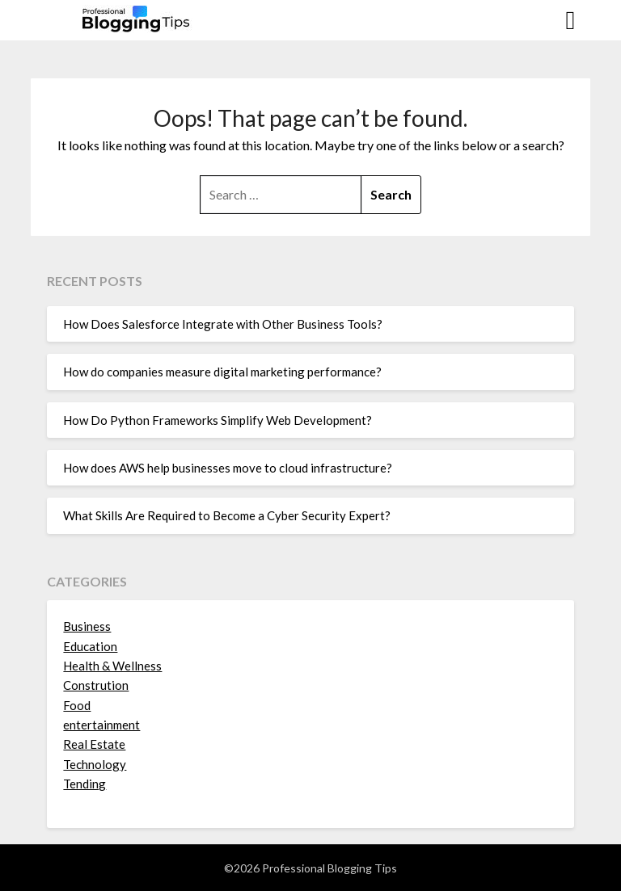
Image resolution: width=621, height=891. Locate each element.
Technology (94, 764)
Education (90, 646)
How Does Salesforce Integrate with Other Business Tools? (222, 324)
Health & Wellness (112, 665)
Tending (84, 783)
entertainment (101, 724)
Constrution (96, 685)
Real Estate (94, 744)
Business (87, 626)
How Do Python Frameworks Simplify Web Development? (217, 420)
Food (77, 705)
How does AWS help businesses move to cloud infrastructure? (227, 467)
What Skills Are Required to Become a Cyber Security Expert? (227, 515)
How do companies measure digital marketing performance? (222, 371)
